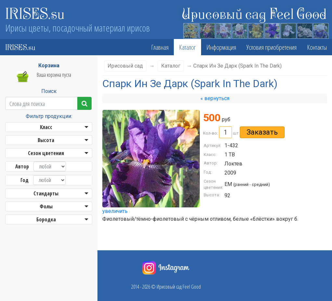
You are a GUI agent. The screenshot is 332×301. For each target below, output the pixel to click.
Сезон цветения (46, 153)
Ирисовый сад (125, 66)
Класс (46, 127)
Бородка (46, 219)
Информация (221, 47)
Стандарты (45, 193)
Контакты (317, 47)
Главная (160, 47)
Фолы (46, 206)
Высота (46, 140)
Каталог (187, 47)
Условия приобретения (272, 47)
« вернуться (214, 98)
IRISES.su (35, 13)
